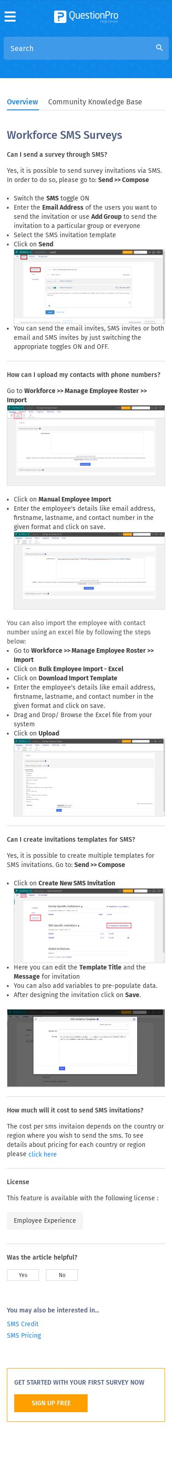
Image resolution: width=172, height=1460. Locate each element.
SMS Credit (23, 1324)
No (62, 1275)
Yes (23, 1275)
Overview (22, 101)
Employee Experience (45, 1221)
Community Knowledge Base (95, 101)
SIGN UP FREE (51, 1403)
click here (42, 1154)
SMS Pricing (24, 1336)
